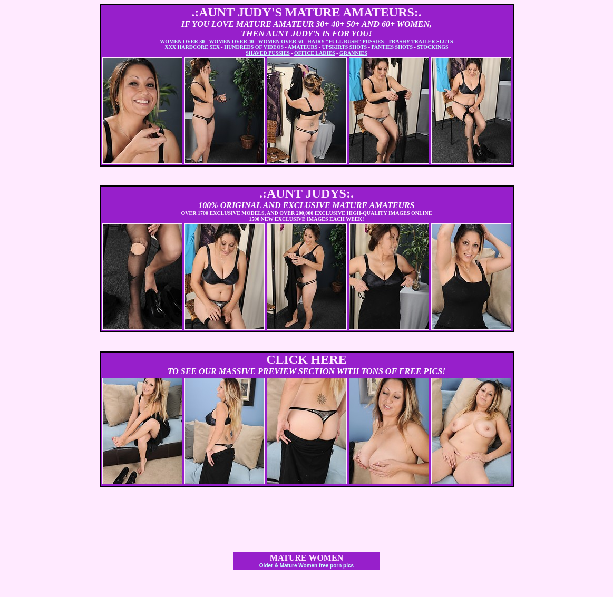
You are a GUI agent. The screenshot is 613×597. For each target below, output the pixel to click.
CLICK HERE (306, 359)
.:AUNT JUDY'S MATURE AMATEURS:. (306, 12)
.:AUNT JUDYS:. (306, 193)
